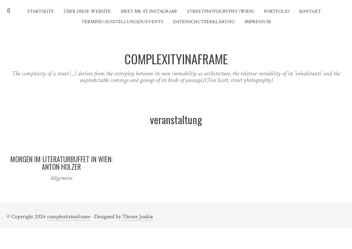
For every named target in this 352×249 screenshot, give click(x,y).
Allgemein (61, 178)
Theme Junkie (137, 216)
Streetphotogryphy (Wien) (220, 11)
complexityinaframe (69, 216)
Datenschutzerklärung (204, 22)
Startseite (40, 11)
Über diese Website (87, 11)
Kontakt (310, 11)
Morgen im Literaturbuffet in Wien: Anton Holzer (61, 163)
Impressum (258, 22)
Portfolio (276, 11)
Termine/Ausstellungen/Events (122, 22)
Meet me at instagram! (149, 11)
